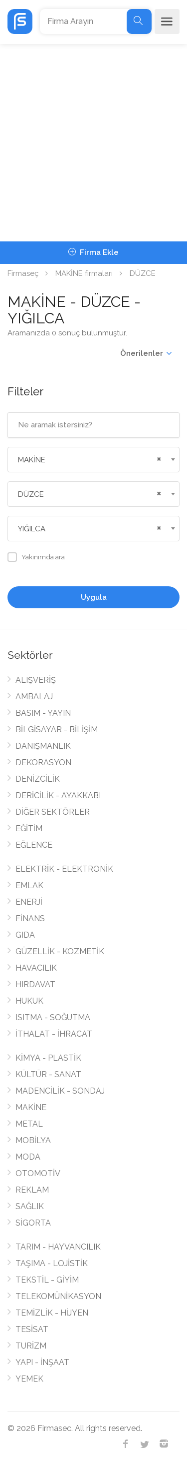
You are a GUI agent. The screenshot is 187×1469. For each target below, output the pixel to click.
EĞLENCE (33, 845)
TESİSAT (31, 1329)
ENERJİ (28, 902)
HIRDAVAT (35, 984)
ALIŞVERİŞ (35, 680)
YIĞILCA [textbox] (31, 528)
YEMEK (29, 1379)
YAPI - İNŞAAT (42, 1362)
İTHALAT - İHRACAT (53, 1034)
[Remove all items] (158, 457)
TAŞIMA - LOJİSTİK (51, 1263)
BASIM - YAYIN (43, 713)
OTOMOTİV (37, 1173)
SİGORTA (33, 1223)
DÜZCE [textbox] (31, 494)
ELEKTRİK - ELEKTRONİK (64, 869)
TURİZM (30, 1346)
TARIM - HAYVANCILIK (58, 1247)
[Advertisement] (93, 142)
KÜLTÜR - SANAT (48, 1074)
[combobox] (93, 459)
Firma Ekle (93, 252)
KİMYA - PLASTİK (48, 1058)
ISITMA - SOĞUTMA (52, 1017)
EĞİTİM (28, 828)
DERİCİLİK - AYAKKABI (58, 795)
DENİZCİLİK (37, 779)
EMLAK (29, 885)
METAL (29, 1124)
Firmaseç (22, 273)
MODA (27, 1157)
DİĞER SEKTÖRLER (52, 812)
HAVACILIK (36, 968)
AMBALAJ (34, 696)
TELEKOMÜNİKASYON (58, 1296)
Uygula (94, 597)
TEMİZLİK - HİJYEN (51, 1313)
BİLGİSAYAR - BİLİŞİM (56, 729)
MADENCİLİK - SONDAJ (60, 1091)
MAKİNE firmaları (84, 273)
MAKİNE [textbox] (31, 459)
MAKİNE (30, 1107)
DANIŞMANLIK (43, 746)
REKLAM (32, 1190)
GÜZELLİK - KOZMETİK (59, 951)
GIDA (25, 935)
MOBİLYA (33, 1140)
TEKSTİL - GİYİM (47, 1280)
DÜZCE (143, 273)
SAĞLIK (29, 1206)
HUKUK (29, 1001)
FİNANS (30, 918)
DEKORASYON (43, 762)
